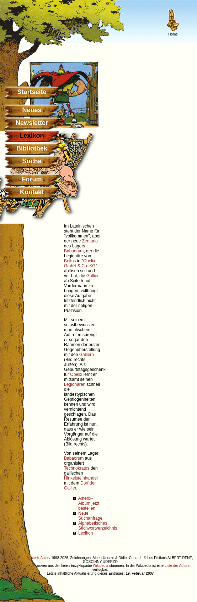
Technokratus (76, 468)
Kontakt (32, 192)
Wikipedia (100, 566)
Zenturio (90, 241)
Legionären (74, 384)
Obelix (76, 374)
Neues (31, 110)
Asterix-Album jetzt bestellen (88, 503)
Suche (31, 161)
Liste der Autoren (178, 566)
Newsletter (32, 122)
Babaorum (74, 250)
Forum (32, 179)
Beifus (70, 260)
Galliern (86, 354)
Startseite (31, 91)
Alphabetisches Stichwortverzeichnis (97, 526)
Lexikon (85, 533)
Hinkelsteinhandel (81, 478)
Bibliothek (31, 148)
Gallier (92, 275)
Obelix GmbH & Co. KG (80, 263)
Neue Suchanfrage (90, 516)
